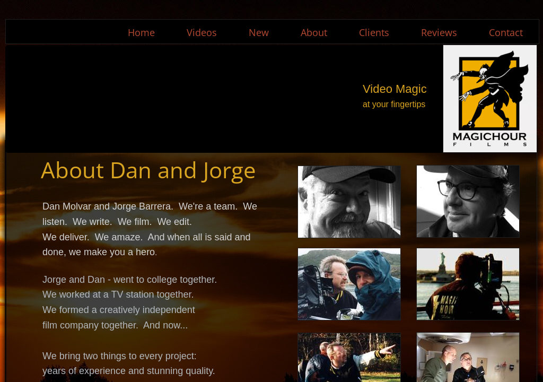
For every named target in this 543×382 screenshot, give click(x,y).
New (259, 32)
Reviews (439, 32)
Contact (506, 32)
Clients (374, 32)
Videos (202, 32)
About (314, 32)
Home (141, 32)
